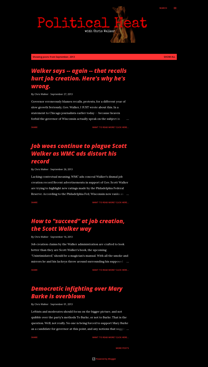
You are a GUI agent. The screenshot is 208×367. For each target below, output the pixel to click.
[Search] (163, 8)
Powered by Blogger (104, 358)
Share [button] (34, 127)
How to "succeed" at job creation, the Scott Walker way (78, 225)
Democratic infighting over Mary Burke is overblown (76, 292)
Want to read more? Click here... (110, 127)
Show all (169, 56)
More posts (122, 348)
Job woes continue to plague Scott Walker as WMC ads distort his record (79, 153)
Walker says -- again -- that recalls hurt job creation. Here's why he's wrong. (79, 78)
